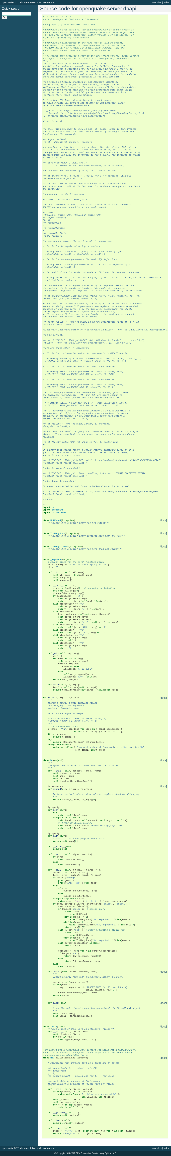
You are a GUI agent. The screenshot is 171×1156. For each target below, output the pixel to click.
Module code (45, 2)
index (166, 2)
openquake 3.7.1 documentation (19, 2)
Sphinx (108, 1153)
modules (156, 2)
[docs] (163, 520)
